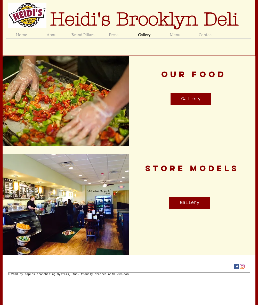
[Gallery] (191, 99)
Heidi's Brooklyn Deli (147, 19)
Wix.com (122, 274)
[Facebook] (236, 266)
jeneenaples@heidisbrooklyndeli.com (124, 49)
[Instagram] (242, 266)
